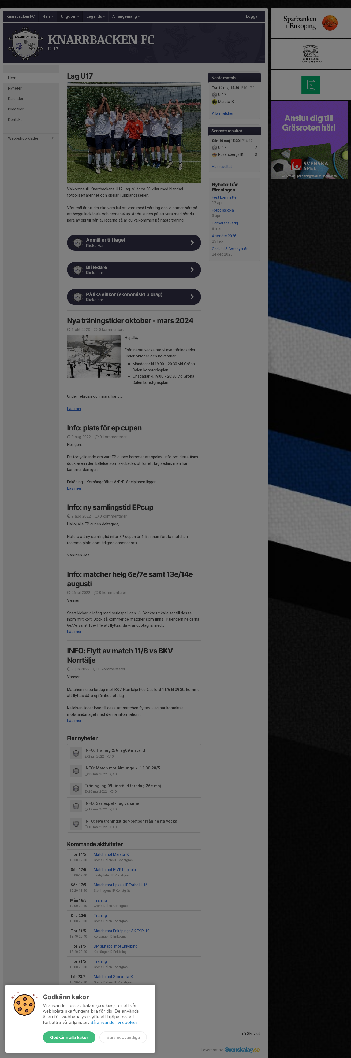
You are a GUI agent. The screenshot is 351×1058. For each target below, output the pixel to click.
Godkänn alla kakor (69, 1037)
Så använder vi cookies (114, 1022)
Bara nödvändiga (123, 1037)
